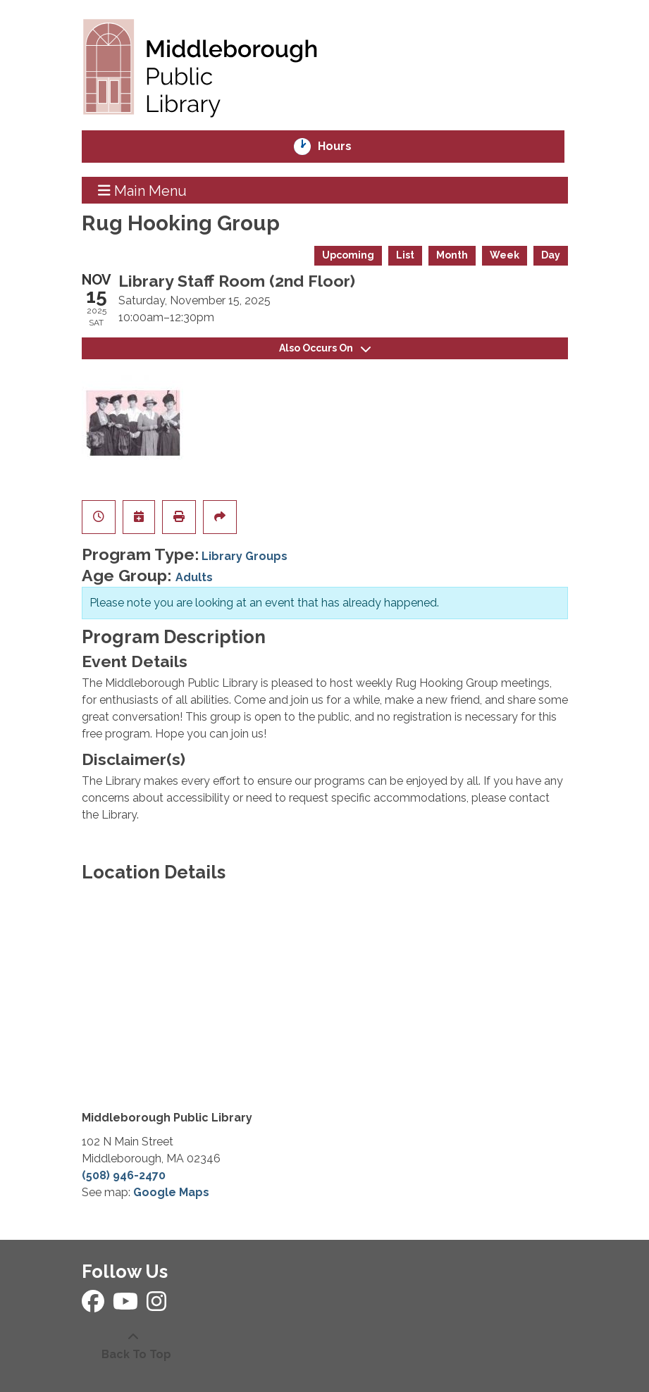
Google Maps (171, 1192)
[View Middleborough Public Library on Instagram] (156, 1305)
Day (550, 255)
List (405, 255)
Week (504, 255)
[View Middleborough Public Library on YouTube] (127, 1305)
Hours (344, 146)
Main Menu (142, 190)
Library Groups (245, 556)
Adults (194, 577)
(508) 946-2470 (124, 1175)
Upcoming (348, 255)
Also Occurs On (325, 348)
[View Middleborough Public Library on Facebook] (94, 1305)
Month (452, 255)
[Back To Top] (133, 1346)
